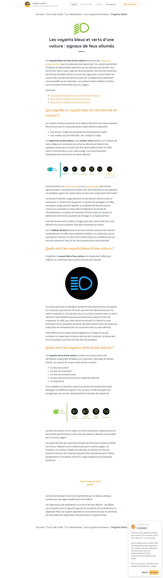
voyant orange (71, 186)
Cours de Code (54, 527)
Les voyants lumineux (96, 527)
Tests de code (86, 4)
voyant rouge (92, 186)
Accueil (40, 527)
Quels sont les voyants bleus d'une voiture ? (70, 98)
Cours (74, 4)
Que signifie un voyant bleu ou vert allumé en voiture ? (75, 95)
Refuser (145, 572)
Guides (99, 4)
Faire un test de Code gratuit (90, 483)
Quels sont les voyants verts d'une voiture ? (70, 102)
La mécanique (73, 527)
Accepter (154, 572)
